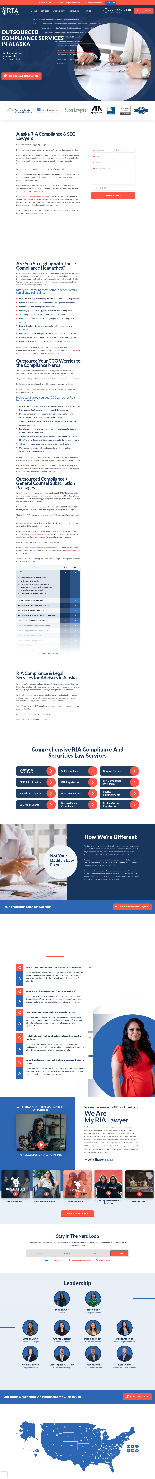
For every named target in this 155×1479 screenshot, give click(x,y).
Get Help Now (143, 11)
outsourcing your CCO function (31, 389)
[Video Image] (41, 1135)
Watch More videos (77, 1216)
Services (44, 11)
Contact (88, 11)
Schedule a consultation (21, 76)
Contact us (20, 719)
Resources (75, 11)
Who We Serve (59, 11)
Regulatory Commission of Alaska (47, 440)
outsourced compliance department (37, 196)
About (32, 11)
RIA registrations (35, 534)
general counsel (72, 550)
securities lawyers (26, 523)
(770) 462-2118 (136, 1402)
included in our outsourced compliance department (40, 548)
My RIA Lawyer (72, 350)
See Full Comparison (48, 653)
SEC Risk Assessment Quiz (130, 909)
